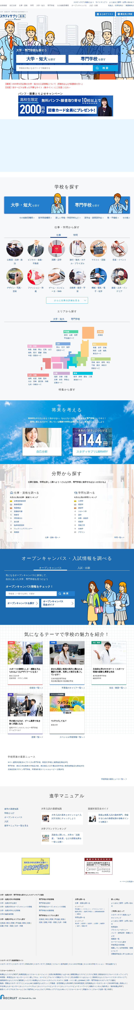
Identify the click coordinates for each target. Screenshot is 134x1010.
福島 (104, 351)
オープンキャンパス (79, 5)
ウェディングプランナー (23, 529)
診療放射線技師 (20, 501)
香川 (35, 353)
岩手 (99, 348)
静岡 (80, 377)
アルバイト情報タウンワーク (59, 977)
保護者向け (130, 5)
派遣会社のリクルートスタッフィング (112, 974)
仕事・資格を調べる (82, 903)
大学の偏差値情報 (7, 914)
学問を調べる (80, 917)
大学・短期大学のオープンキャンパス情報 (16, 907)
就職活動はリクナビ (78, 974)
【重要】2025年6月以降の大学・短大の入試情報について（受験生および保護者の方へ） (44, 84)
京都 (60, 377)
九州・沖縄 (19, 926)
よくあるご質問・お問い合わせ (121, 2)
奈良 (60, 380)
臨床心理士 (78, 911)
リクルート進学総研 (60, 964)
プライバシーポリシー (119, 930)
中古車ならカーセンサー (9, 986)
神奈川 (104, 365)
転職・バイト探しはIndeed (75, 980)
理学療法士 (18, 518)
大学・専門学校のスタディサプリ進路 (100, 980)
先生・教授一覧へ (117, 688)
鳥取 (30, 349)
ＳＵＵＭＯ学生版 (75, 964)
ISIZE (110, 989)
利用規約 (114, 927)
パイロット (86, 909)
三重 (90, 377)
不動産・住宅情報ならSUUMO (61, 983)
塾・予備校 (112, 218)
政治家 (16, 522)
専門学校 (51, 5)
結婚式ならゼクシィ (41, 983)
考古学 (77, 923)
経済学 (83, 923)
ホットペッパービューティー (49, 986)
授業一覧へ (36, 737)
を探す (40, 59)
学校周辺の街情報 (118, 945)
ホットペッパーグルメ (28, 986)
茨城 (93, 362)
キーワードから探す (118, 942)
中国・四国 (9, 926)
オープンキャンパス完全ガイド (53, 603)
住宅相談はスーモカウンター (96, 983)
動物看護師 (18, 504)
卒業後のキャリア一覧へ (72, 688)
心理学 (80, 501)
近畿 (1, 926)
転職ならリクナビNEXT (9, 974)
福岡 (30, 378)
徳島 (30, 353)
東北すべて (97, 354)
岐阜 (75, 377)
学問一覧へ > (119, 537)
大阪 (65, 377)
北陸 (28, 923)
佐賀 (35, 378)
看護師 (16, 532)
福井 (68, 347)
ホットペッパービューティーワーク (74, 986)
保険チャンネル (95, 986)
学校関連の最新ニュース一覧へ (113, 779)
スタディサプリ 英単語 (42, 964)
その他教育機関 (63, 5)
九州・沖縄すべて (35, 384)
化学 (78, 926)
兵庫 (55, 380)
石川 (63, 347)
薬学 (80, 515)
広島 (45, 349)
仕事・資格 (23, 5)
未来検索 (3, 5)
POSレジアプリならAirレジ (56, 989)
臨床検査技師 (19, 525)
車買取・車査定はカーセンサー (12, 977)
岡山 (40, 349)
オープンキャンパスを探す (21, 603)
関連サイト (87, 989)
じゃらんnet (27, 983)
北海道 (100, 335)
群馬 (103, 362)
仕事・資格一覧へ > (52, 537)
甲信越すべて (69, 338)
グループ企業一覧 (99, 989)
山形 (99, 351)
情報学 (80, 522)
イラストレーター (97, 909)
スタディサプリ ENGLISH (23, 964)
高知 (45, 353)
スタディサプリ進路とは (82, 2)
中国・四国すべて (35, 355)
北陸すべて (60, 350)
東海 (24, 923)
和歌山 (66, 380)
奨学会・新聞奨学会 (93, 218)
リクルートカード (75, 989)
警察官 (16, 515)
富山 (58, 347)
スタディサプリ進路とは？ (121, 915)
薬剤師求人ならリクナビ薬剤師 (12, 980)
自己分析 (13, 5)
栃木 (98, 362)
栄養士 (79, 914)
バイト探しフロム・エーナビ (36, 977)
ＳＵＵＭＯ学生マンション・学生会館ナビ (100, 964)
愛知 (85, 377)
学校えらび (9, 813)
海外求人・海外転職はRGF (112, 986)
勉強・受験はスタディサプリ (11, 983)
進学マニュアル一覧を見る (16, 825)
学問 (32, 5)
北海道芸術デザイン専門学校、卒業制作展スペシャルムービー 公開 (36, 769)
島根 (35, 349)
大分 (30, 381)
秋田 (94, 351)
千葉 (93, 365)
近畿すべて (58, 383)
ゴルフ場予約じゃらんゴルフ (34, 989)
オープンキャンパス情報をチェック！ (29, 586)
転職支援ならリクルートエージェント (33, 974)
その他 (125, 218)
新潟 (65, 335)
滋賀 (55, 377)
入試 (6, 821)
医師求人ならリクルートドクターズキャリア (109, 977)
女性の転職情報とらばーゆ (59, 974)
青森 (94, 348)
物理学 (102, 923)
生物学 (80, 529)
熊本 (45, 378)
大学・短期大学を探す (8, 903)
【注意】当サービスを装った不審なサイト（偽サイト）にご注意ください (37, 87)
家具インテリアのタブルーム (11, 989)
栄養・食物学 (83, 518)
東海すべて (78, 380)
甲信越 (18, 923)
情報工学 (81, 525)
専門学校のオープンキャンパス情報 (52, 907)
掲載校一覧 (115, 939)
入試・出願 (93, 5)
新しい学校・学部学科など (67, 218)
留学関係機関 (44, 218)
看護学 (80, 504)
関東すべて (95, 368)
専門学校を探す (45, 903)
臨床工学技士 (88, 911)
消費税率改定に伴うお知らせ (122, 954)
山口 (50, 349)
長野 (76, 335)
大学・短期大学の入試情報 (10, 910)
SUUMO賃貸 (79, 983)
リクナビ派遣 (92, 974)
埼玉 (108, 362)
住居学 (90, 923)
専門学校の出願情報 (46, 910)
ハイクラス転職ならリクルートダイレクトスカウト (44, 980)
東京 (98, 365)
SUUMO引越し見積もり (117, 983)
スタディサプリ (6, 964)
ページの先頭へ (128, 881)
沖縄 (46, 381)
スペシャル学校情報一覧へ (71, 737)
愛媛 (40, 353)
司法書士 (78, 909)
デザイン (81, 532)
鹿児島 (40, 381)
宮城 (104, 348)
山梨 (71, 335)
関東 (13, 923)
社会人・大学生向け (115, 5)
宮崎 (35, 381)
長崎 (40, 378)
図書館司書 (18, 511)
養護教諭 (17, 508)
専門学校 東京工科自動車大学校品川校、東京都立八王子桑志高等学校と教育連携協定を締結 (46, 766)
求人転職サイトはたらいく (81, 977)
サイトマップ (101, 2)
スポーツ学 (82, 511)
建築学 (80, 508)
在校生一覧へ (35, 688)
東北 (8, 923)
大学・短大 (40, 5)
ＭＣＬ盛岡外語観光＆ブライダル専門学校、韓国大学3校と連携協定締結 (38, 762)
